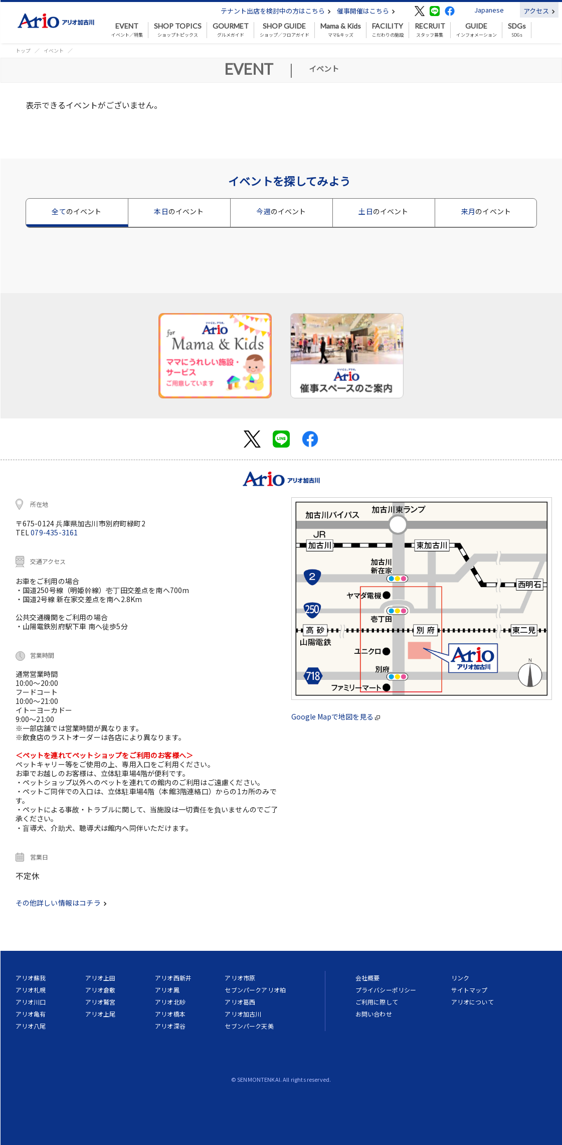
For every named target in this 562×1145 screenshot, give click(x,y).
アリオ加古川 (243, 1014)
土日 (383, 211)
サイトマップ (469, 989)
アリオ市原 (240, 977)
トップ (23, 50)
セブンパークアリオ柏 (255, 989)
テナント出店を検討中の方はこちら (276, 11)
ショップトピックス (178, 30)
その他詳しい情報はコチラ (61, 903)
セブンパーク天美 (249, 1026)
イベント (54, 50)
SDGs (517, 30)
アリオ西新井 (173, 977)
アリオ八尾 (31, 1026)
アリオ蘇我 (31, 977)
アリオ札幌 (31, 989)
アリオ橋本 (170, 1014)
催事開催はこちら (366, 11)
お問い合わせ (373, 1014)
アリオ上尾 (100, 1014)
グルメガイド (231, 30)
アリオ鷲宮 (100, 1001)
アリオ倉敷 (100, 989)
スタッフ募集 (430, 30)
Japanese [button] (489, 10)
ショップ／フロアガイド (284, 30)
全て (76, 211)
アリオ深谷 (170, 1026)
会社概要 (367, 977)
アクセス (539, 11)
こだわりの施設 (388, 30)
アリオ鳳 (167, 989)
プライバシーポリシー (386, 989)
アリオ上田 (100, 977)
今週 (281, 211)
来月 (486, 211)
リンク (460, 977)
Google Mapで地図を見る (335, 716)
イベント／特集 (127, 30)
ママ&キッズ (340, 30)
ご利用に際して (376, 1001)
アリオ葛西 (240, 1001)
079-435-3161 (54, 532)
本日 (179, 211)
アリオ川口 (31, 1001)
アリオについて (472, 1001)
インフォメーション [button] (476, 30)
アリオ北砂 (170, 1001)
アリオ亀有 (31, 1014)
